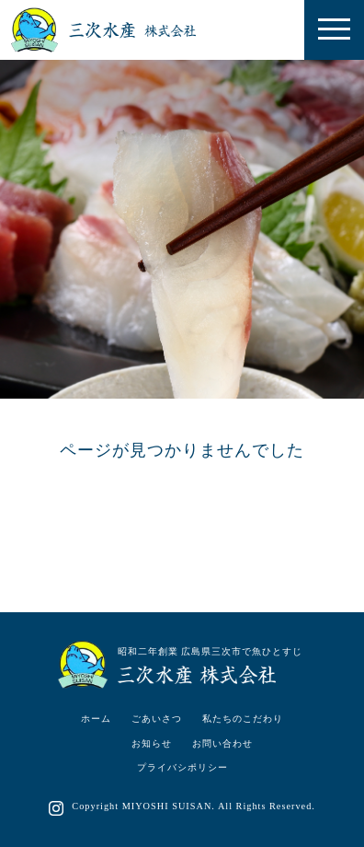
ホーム (96, 719)
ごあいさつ (156, 719)
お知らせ (151, 743)
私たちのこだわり (242, 719)
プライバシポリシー (182, 767)
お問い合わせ (222, 743)
